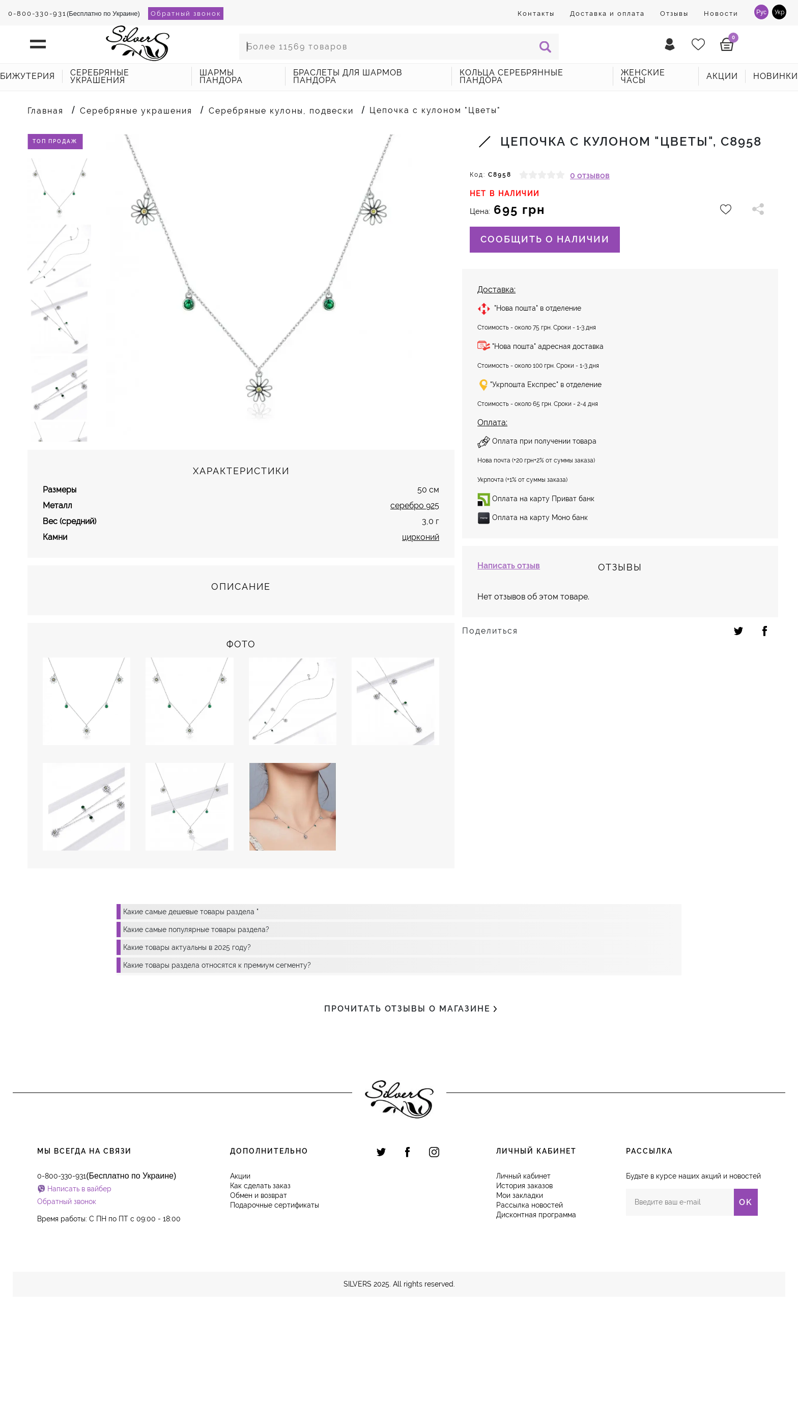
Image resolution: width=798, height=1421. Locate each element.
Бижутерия (27, 76)
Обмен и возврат (258, 1307)
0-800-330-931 (37, 13)
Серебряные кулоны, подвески (281, 111)
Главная (45, 111)
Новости (721, 13)
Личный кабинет (523, 1287)
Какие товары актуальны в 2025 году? (187, 1059)
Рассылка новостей (529, 1317)
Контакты (536, 13)
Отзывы (674, 13)
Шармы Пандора (221, 76)
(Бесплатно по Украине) (74, 13)
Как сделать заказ (260, 1297)
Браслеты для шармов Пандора (348, 76)
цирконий (420, 648)
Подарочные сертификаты (274, 1317)
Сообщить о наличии (545, 239)
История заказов (524, 1297)
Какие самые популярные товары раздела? (196, 1041)
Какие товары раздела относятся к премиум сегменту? (217, 1077)
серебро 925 (414, 616)
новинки (775, 76)
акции (722, 76)
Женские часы (643, 76)
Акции (240, 1287)
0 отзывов (590, 175)
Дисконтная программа (536, 1326)
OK (746, 1314)
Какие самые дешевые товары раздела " (191, 1023)
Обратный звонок (186, 13)
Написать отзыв (508, 565)
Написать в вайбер (79, 1300)
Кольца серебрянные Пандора (511, 76)
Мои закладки (519, 1307)
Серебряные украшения (99, 76)
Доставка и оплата (607, 13)
